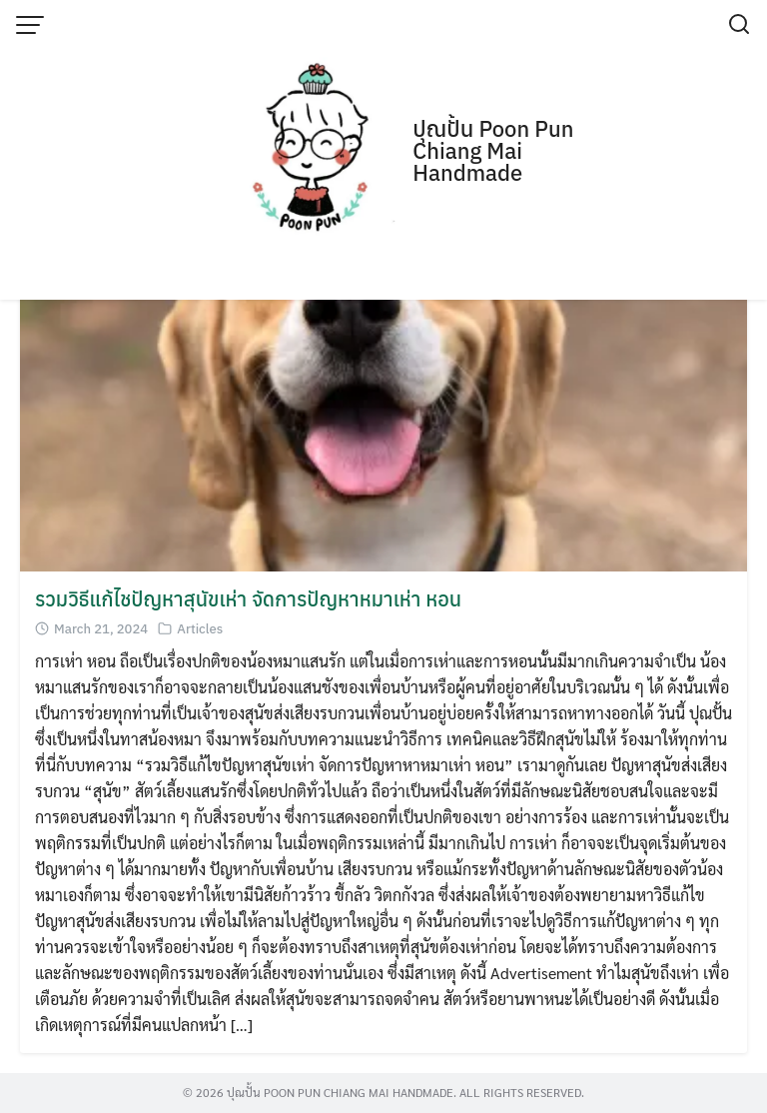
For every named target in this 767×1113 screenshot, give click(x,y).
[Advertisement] (383, 150)
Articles (200, 628)
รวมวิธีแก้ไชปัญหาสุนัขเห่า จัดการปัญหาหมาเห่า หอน (248, 598)
